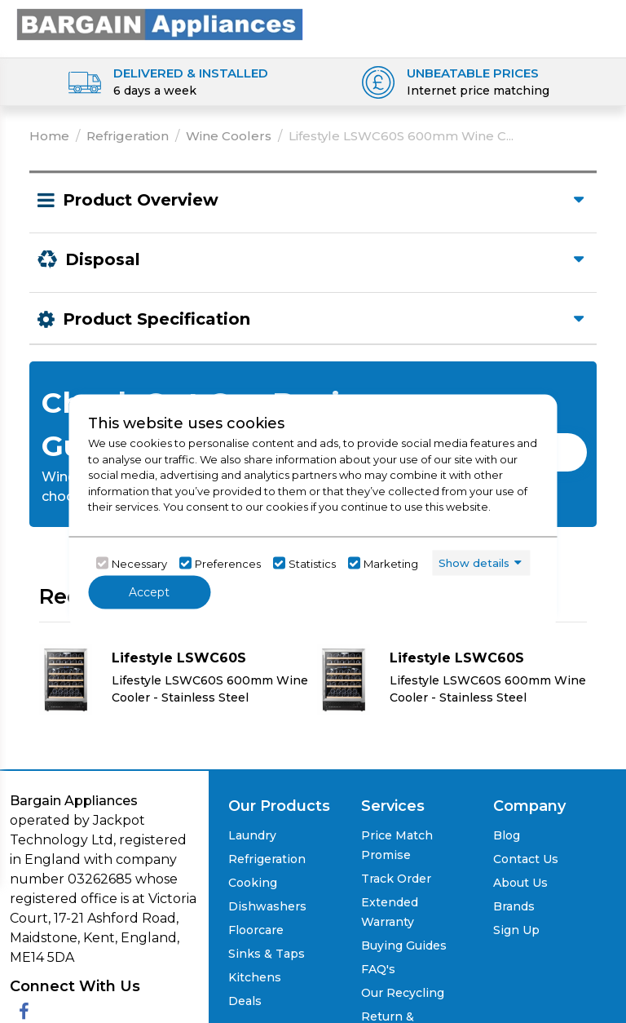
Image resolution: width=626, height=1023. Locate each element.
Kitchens (254, 977)
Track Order (396, 878)
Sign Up (516, 930)
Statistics (312, 562)
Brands (514, 906)
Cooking (252, 882)
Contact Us (525, 859)
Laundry (252, 835)
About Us (520, 882)
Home (49, 136)
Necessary (139, 562)
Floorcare (256, 930)
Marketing (391, 562)
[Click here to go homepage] (159, 23)
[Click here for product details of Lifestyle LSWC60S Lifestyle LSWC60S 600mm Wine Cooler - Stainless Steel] (174, 679)
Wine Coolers (228, 136)
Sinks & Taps (266, 953)
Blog (506, 835)
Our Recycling (402, 992)
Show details (474, 562)
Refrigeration (127, 136)
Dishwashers (267, 906)
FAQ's (378, 969)
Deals (245, 1001)
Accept (149, 592)
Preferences (228, 562)
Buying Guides (404, 945)
